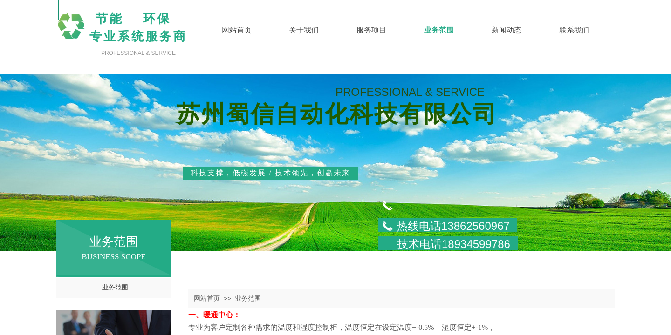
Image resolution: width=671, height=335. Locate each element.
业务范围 (115, 287)
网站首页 (207, 298)
